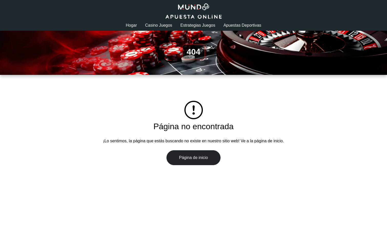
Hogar (131, 25)
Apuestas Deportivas (242, 25)
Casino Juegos (158, 25)
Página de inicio (193, 157)
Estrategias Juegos (197, 25)
